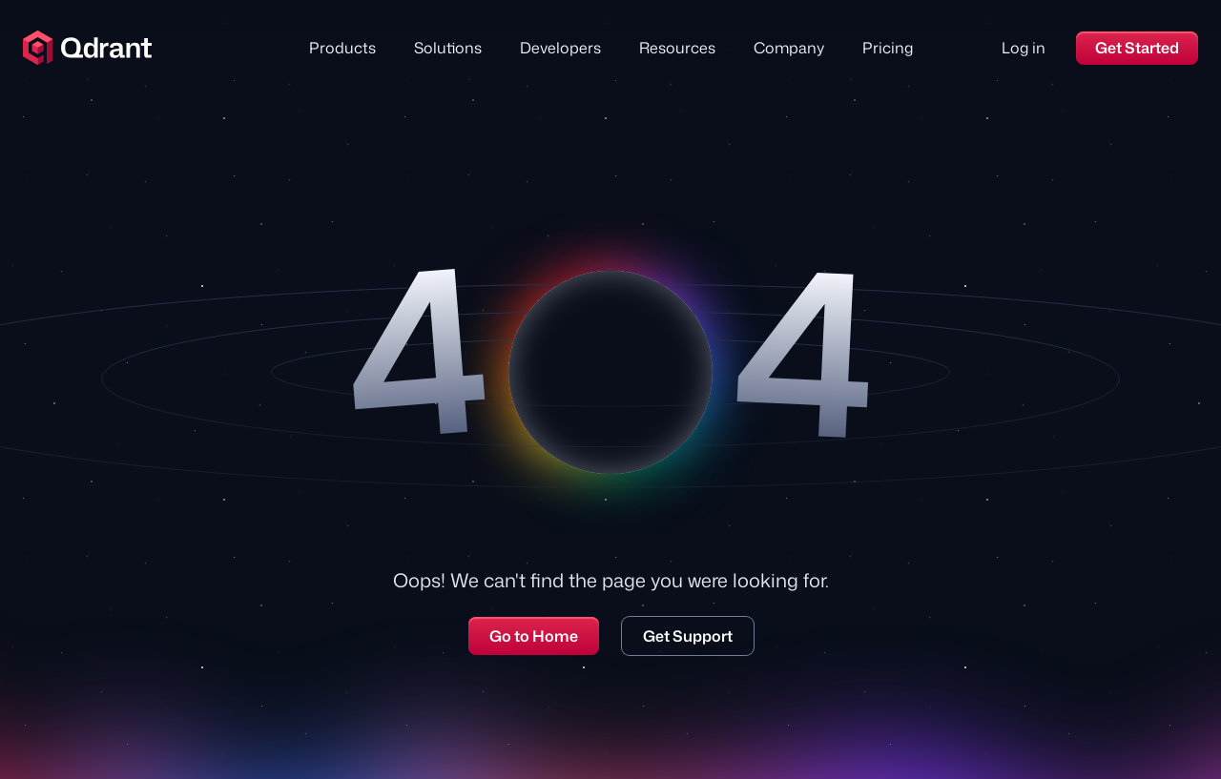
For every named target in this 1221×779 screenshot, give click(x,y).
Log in (1023, 47)
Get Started (1137, 47)
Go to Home (533, 635)
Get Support (688, 635)
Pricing (887, 47)
